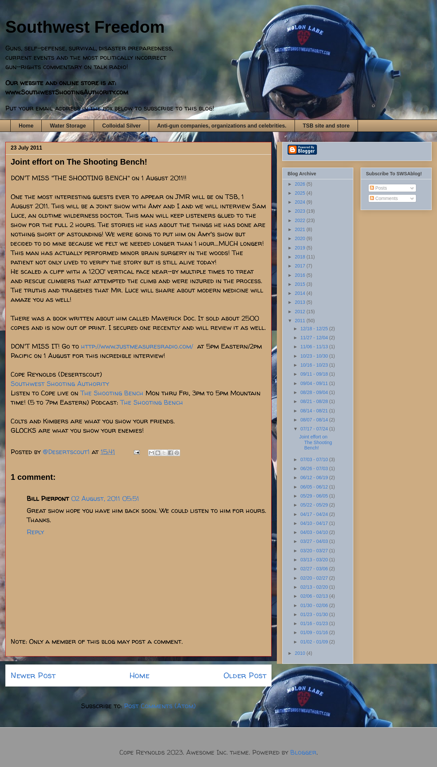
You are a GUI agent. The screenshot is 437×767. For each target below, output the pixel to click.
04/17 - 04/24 (314, 514)
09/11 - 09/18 (314, 374)
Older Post (245, 675)
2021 (301, 229)
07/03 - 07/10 (314, 459)
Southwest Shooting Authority (60, 383)
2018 (301, 256)
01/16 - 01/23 (314, 623)
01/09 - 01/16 (314, 632)
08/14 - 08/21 (314, 410)
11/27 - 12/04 (314, 337)
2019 (301, 247)
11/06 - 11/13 (314, 346)
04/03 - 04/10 (314, 532)
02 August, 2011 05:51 (105, 498)
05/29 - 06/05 (314, 496)
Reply (35, 531)
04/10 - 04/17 (314, 523)
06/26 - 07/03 (314, 468)
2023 (301, 211)
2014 (301, 293)
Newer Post (33, 675)
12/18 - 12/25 (314, 328)
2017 (301, 265)
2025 (301, 193)
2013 (301, 302)
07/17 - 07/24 (314, 428)
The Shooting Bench (111, 392)
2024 (301, 202)
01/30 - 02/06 (314, 605)
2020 (301, 238)
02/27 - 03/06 (314, 568)
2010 (301, 653)
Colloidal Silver (121, 126)
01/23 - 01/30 (314, 614)
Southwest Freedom (85, 27)
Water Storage (68, 126)
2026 (301, 184)
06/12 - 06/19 (314, 477)
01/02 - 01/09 (314, 641)
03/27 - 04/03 (314, 541)
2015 (301, 284)
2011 (301, 320)
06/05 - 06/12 (314, 487)
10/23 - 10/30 (314, 356)
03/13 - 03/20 (314, 559)
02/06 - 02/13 (314, 596)
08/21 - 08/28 (314, 401)
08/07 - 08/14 (314, 419)
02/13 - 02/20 (314, 587)
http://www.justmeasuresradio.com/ (137, 346)
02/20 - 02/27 (314, 578)
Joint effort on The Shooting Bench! (315, 442)
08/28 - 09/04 (314, 392)
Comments (384, 198)
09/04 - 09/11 (314, 383)
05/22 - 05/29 (314, 505)
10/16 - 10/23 (314, 365)
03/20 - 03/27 (314, 550)
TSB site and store (326, 126)
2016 (301, 275)
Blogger (303, 752)
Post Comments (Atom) (160, 705)
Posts (378, 188)
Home (26, 126)
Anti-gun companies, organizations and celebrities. (222, 126)
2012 (301, 311)
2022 (301, 220)
